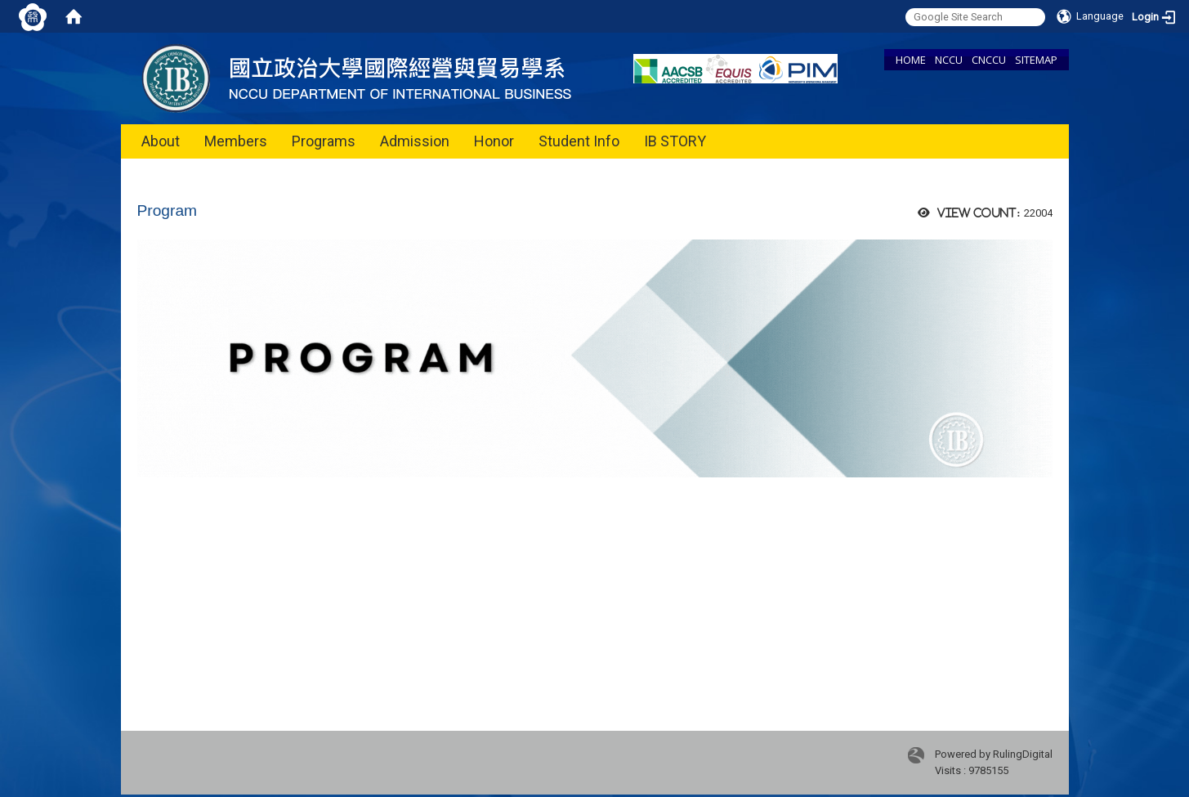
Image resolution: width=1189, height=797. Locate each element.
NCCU (949, 59)
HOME (911, 59)
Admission (414, 141)
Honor (494, 141)
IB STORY (675, 141)
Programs (323, 141)
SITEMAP (1036, 59)
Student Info (579, 141)
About (160, 141)
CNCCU (989, 59)
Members (235, 141)
